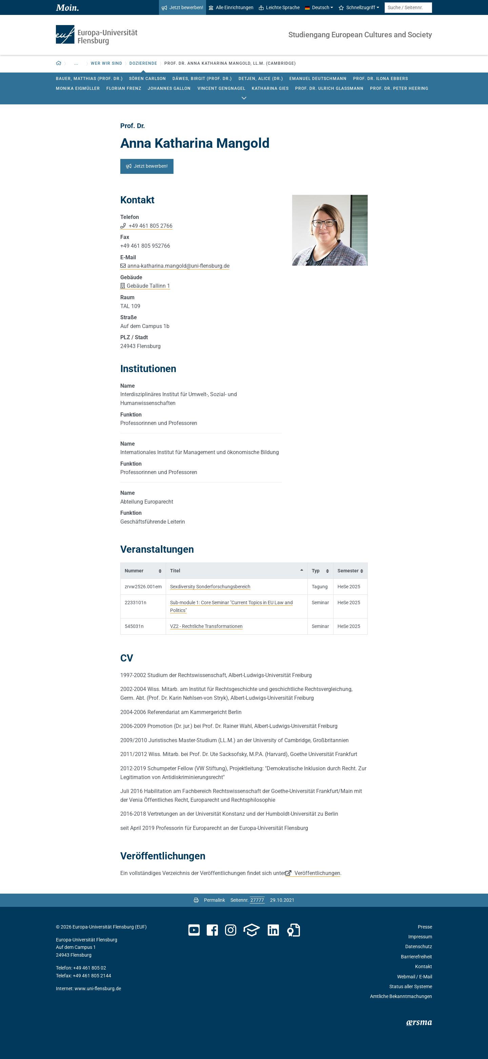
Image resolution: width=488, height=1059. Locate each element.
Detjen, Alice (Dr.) (261, 78)
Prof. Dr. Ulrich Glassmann (329, 88)
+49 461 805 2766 (149, 226)
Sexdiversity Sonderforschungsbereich (210, 586)
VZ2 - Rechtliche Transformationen (206, 626)
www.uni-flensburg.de (98, 988)
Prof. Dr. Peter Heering (399, 88)
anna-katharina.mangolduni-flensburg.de (178, 266)
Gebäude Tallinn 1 (148, 286)
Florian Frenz (123, 88)
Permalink (214, 900)
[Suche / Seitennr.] (408, 7)
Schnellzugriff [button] (357, 7)
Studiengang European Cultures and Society (360, 34)
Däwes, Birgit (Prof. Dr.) (202, 78)
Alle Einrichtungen (231, 7)
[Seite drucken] (196, 900)
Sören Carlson (147, 78)
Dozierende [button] (143, 63)
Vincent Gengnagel (221, 88)
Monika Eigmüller (78, 88)
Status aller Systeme (410, 986)
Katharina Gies (270, 88)
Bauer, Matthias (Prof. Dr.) (89, 78)
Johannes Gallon (169, 88)
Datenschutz (418, 946)
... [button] (76, 63)
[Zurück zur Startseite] (59, 63)
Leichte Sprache (279, 7)
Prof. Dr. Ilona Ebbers (380, 78)
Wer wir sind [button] (106, 63)
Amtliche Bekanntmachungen (401, 996)
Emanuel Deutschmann (318, 78)
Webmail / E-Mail (414, 976)
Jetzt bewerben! (182, 7)
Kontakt (423, 966)
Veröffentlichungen (316, 873)
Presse (425, 927)
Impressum (420, 936)
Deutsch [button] (317, 7)
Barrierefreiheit (416, 956)
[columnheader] (143, 570)
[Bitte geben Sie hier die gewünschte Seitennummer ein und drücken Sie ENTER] (257, 900)
